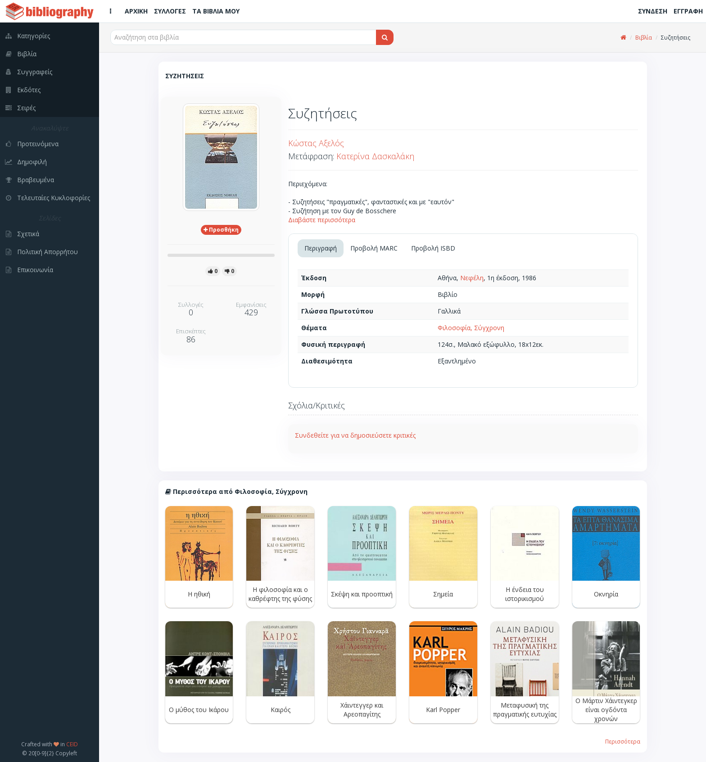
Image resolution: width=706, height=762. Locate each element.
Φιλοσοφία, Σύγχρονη (471, 327)
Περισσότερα (622, 741)
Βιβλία (643, 37)
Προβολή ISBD (433, 248)
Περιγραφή (320, 248)
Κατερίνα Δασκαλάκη (375, 156)
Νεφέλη (472, 277)
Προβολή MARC (374, 248)
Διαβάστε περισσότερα (321, 219)
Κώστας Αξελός (316, 143)
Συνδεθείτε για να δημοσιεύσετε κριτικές (355, 435)
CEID (72, 744)
